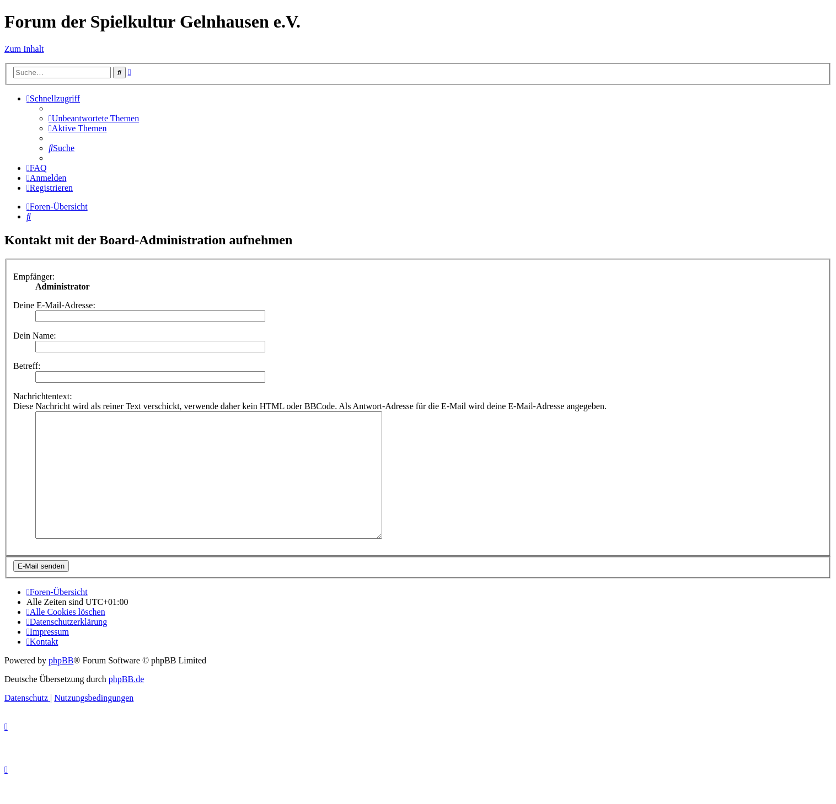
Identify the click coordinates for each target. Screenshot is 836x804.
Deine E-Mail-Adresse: (54, 305)
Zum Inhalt (24, 48)
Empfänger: (34, 276)
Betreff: (26, 366)
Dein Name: (34, 335)
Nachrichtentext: (42, 396)
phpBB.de (126, 704)
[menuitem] (94, 118)
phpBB (61, 685)
